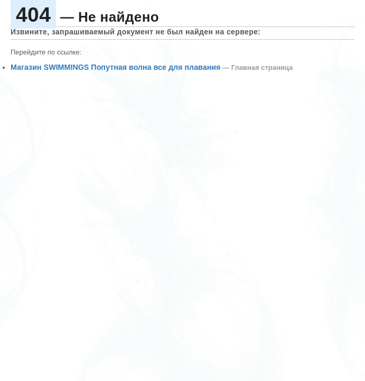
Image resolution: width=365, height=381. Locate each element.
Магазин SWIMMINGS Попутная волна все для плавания (115, 67)
